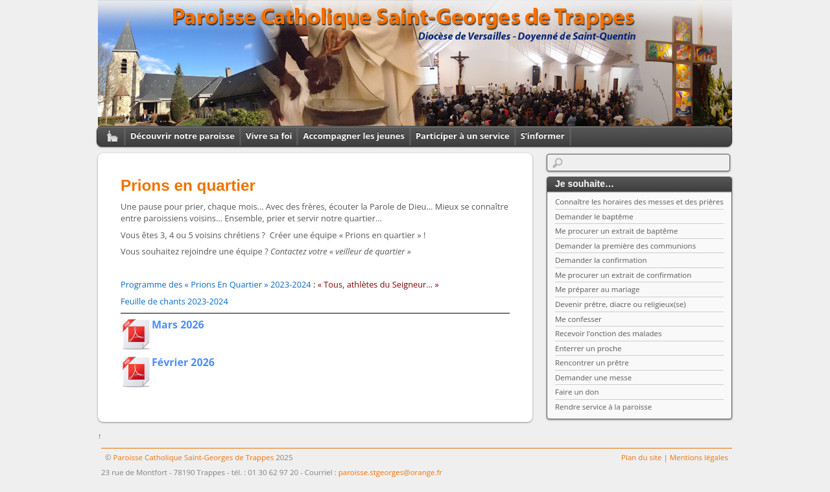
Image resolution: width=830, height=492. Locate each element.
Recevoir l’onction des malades (608, 333)
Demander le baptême (594, 216)
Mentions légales (699, 457)
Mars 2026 (178, 324)
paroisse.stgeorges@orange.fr (390, 472)
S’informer (543, 135)
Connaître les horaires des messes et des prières (639, 201)
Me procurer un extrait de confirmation (623, 275)
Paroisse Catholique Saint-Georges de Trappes (193, 457)
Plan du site (641, 457)
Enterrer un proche (588, 348)
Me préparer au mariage (597, 289)
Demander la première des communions (625, 246)
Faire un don (577, 392)
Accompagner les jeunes (353, 135)
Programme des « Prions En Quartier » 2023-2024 (216, 284)
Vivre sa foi (269, 135)
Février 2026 (183, 362)
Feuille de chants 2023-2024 (174, 301)
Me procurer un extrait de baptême (616, 231)
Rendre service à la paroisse (603, 407)
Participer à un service (463, 135)
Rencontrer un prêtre (592, 362)
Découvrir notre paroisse (182, 135)
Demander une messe (593, 377)
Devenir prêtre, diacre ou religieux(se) (620, 304)
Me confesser (578, 319)
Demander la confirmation (601, 260)
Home (107, 136)
